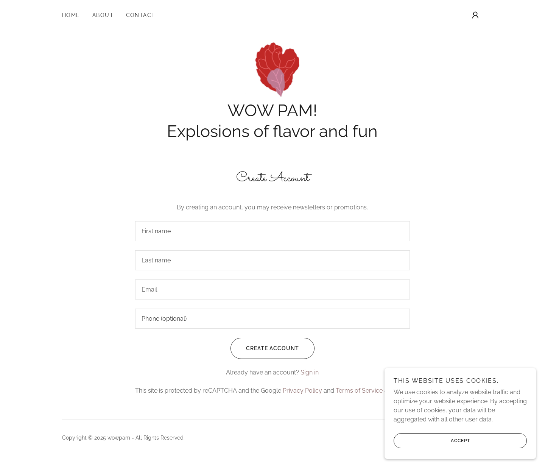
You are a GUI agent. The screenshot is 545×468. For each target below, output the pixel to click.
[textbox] (272, 231)
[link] (273, 69)
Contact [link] (141, 15)
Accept (432, 440)
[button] (475, 15)
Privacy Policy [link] (302, 390)
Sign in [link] (310, 372)
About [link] (103, 15)
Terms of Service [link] (359, 390)
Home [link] (71, 15)
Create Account (264, 348)
